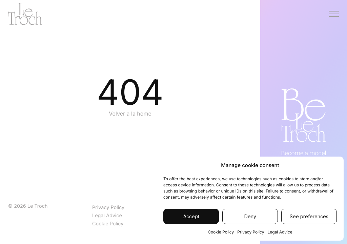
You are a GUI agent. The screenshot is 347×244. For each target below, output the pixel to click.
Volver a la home (130, 113)
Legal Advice (279, 232)
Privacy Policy (250, 232)
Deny (250, 216)
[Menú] (334, 13)
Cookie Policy (221, 232)
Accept (191, 216)
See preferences (309, 216)
